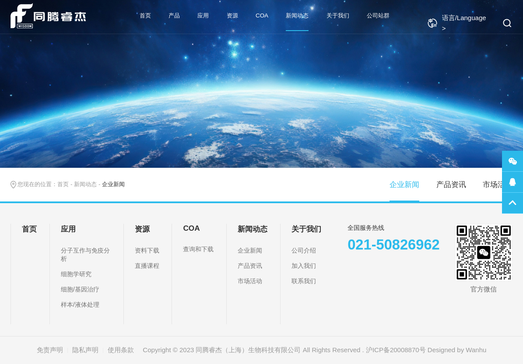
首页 (145, 15)
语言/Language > (456, 23)
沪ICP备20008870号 (396, 350)
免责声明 (50, 350)
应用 (203, 15)
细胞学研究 (76, 273)
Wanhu (476, 350)
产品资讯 (451, 184)
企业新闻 (404, 184)
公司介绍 (303, 250)
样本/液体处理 (80, 304)
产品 (174, 15)
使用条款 (121, 350)
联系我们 (303, 280)
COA (262, 15)
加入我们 (303, 265)
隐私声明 (85, 350)
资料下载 (147, 250)
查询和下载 (198, 249)
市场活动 (497, 184)
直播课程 (147, 265)
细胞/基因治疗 (80, 289)
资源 (232, 15)
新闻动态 (297, 15)
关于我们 (337, 15)
